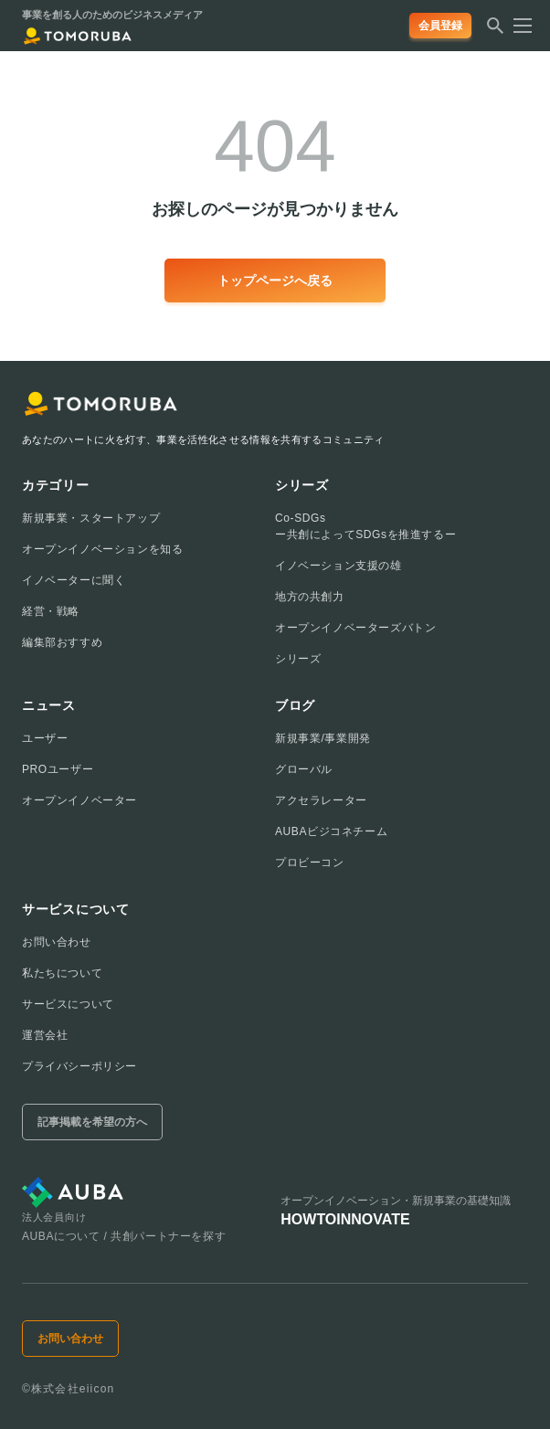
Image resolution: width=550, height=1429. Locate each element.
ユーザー (45, 738)
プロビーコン (309, 862)
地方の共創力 (309, 596)
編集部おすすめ (62, 642)
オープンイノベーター (79, 800)
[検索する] (495, 31)
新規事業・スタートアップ (91, 518)
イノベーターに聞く (73, 580)
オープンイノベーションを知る (102, 549)
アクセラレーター (321, 800)
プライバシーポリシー (79, 1066)
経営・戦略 (50, 611)
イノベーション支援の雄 (338, 565)
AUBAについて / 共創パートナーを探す (124, 1236)
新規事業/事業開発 (323, 738)
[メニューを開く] (517, 25)
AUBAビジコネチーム (331, 831)
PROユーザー (57, 769)
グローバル (304, 769)
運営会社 (45, 1035)
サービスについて (68, 1004)
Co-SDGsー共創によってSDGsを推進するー (365, 526)
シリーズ (298, 658)
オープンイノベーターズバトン (355, 627)
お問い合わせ (56, 942)
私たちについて (62, 973)
